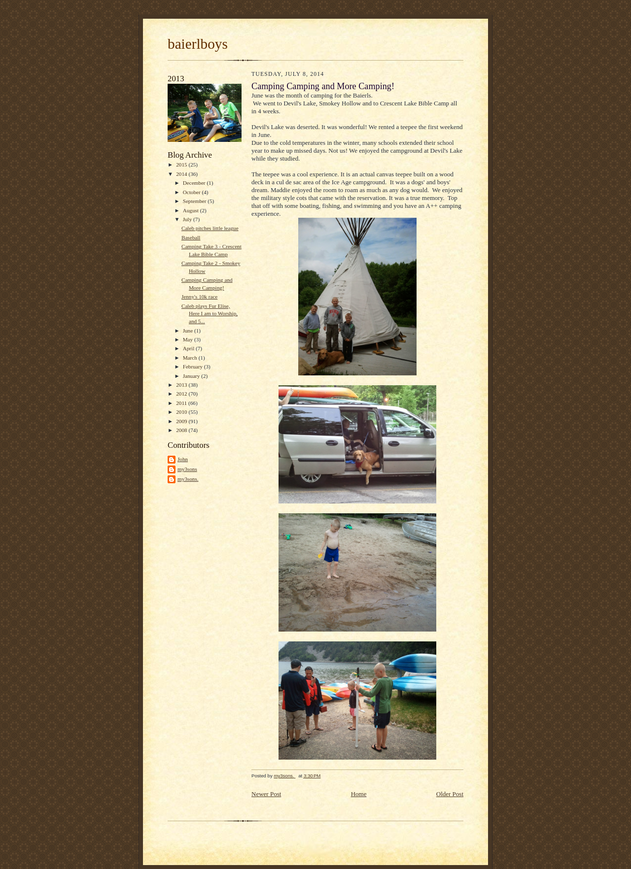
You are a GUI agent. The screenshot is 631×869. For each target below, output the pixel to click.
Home (359, 794)
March (191, 358)
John (182, 459)
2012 (182, 394)
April (189, 348)
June (188, 331)
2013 (182, 385)
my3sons (187, 469)
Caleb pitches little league (210, 228)
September (195, 201)
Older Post (449, 794)
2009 (182, 421)
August (191, 210)
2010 (182, 412)
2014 (182, 174)
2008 (182, 430)
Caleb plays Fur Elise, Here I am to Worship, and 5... (209, 313)
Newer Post (266, 794)
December (195, 183)
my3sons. (188, 479)
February (193, 366)
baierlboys (198, 44)
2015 (182, 164)
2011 (182, 403)
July (188, 219)
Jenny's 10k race (199, 297)
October (192, 192)
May (188, 339)
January (192, 376)
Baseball (190, 237)
